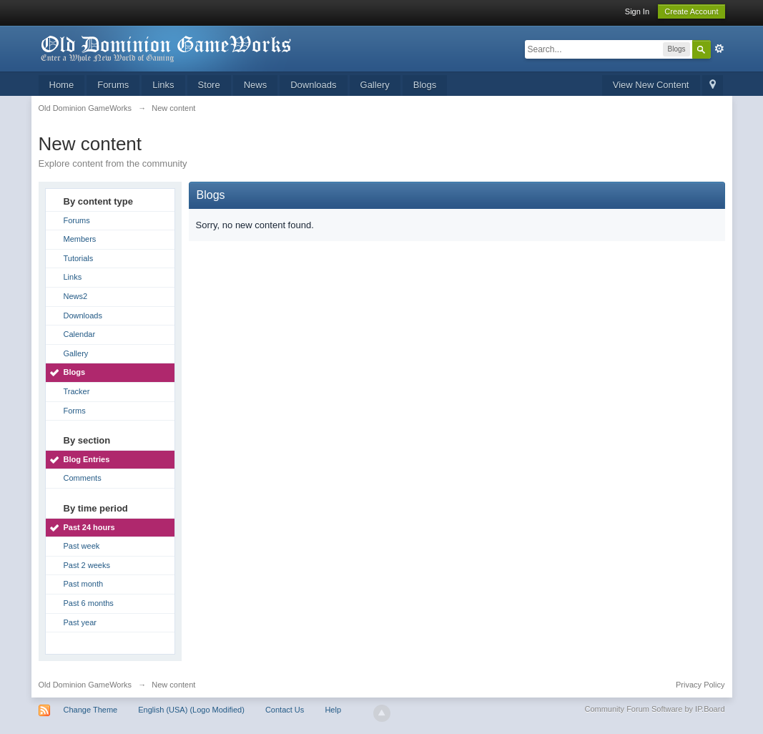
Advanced (719, 48)
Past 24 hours (89, 527)
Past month (84, 583)
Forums (113, 84)
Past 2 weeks (87, 565)
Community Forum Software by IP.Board (654, 709)
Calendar (80, 334)
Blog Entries (87, 459)
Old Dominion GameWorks (85, 684)
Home (61, 84)
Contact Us (284, 709)
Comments (83, 478)
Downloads (313, 84)
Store (209, 84)
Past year (80, 622)
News (255, 84)
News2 (76, 296)
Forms (75, 410)
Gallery (375, 84)
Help (333, 709)
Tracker (77, 391)
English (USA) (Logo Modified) (191, 709)
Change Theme (91, 709)
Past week (82, 546)
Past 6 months (89, 603)
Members (80, 239)
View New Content (651, 84)
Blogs (425, 84)
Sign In (637, 11)
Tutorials (79, 258)
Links (163, 84)
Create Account (691, 11)
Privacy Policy (700, 684)
